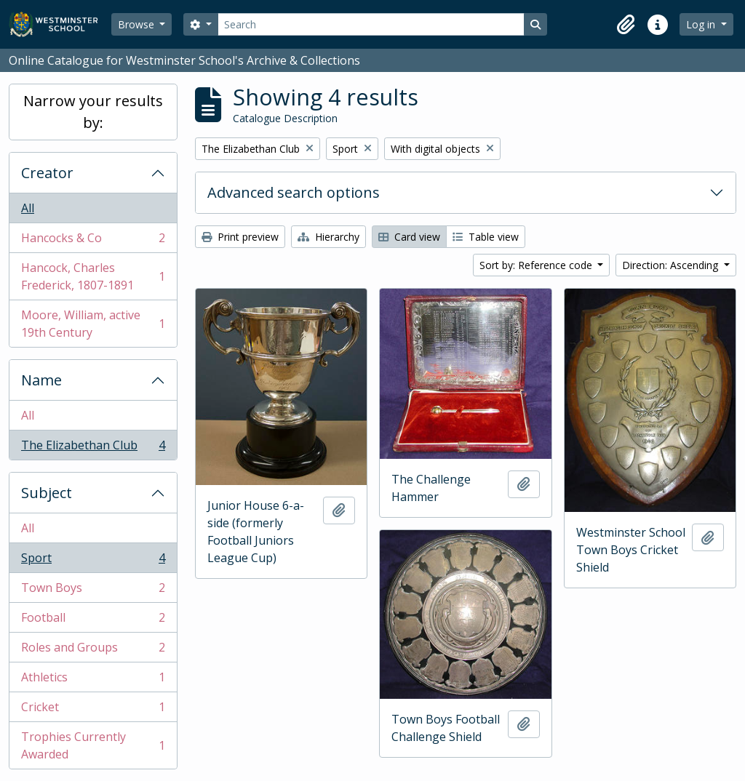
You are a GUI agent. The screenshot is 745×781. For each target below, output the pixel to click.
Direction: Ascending (671, 265)
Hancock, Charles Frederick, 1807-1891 (92, 276)
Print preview (240, 237)
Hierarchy (328, 237)
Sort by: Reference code (537, 265)
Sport (92, 561)
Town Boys (92, 591)
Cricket (92, 710)
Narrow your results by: (93, 111)
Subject (46, 492)
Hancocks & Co (92, 241)
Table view (486, 237)
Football (92, 621)
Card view (409, 237)
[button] (626, 25)
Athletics (92, 680)
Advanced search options (293, 192)
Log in (702, 24)
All (27, 208)
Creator (47, 173)
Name (41, 380)
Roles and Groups (92, 650)
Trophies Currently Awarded (92, 745)
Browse (137, 24)
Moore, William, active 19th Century (92, 323)
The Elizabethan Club (92, 448)
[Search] (371, 24)
